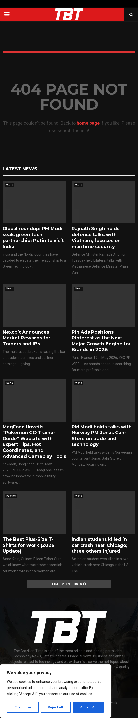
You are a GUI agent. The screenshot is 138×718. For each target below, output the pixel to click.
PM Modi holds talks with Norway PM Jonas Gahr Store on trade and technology (102, 435)
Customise (23, 707)
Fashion (11, 495)
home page (88, 123)
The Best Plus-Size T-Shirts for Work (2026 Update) (28, 545)
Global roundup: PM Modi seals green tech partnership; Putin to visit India (33, 237)
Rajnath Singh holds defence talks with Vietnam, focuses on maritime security (96, 237)
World (9, 185)
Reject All (56, 707)
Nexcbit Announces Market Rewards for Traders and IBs (26, 338)
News (9, 288)
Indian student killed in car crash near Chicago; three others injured (100, 545)
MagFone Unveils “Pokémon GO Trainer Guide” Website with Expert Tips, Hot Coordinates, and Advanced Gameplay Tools (34, 441)
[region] (55, 691)
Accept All (88, 707)
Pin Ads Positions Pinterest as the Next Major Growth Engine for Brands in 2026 (101, 340)
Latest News (20, 169)
